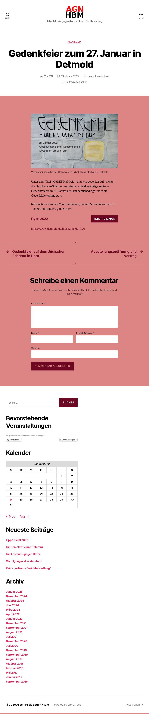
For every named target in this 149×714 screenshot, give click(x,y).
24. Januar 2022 (70, 77)
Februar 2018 (14, 669)
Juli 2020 (12, 646)
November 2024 (16, 597)
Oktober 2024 (15, 601)
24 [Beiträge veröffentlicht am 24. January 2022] (11, 500)
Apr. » (24, 517)
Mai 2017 (12, 673)
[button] (14, 440)
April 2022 (12, 615)
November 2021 (16, 624)
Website (35, 348)
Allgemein (75, 42)
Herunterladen (104, 219)
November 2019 (16, 651)
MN (51, 77)
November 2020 (16, 642)
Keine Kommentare (98, 77)
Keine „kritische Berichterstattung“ (28, 569)
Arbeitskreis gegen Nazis (32, 705)
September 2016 (17, 682)
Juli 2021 (12, 637)
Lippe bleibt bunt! (17, 540)
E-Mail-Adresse (85, 334)
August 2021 (14, 633)
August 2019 (14, 660)
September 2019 (17, 655)
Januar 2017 (14, 678)
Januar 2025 (14, 592)
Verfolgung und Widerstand (24, 562)
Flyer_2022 (39, 220)
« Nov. (11, 517)
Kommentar (38, 304)
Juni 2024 (12, 606)
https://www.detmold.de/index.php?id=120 (58, 229)
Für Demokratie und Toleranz (24, 548)
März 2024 (13, 610)
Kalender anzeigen (68, 441)
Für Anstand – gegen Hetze (23, 555)
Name (35, 334)
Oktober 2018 (15, 664)
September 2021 (17, 628)
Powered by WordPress (66, 705)
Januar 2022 (14, 619)
